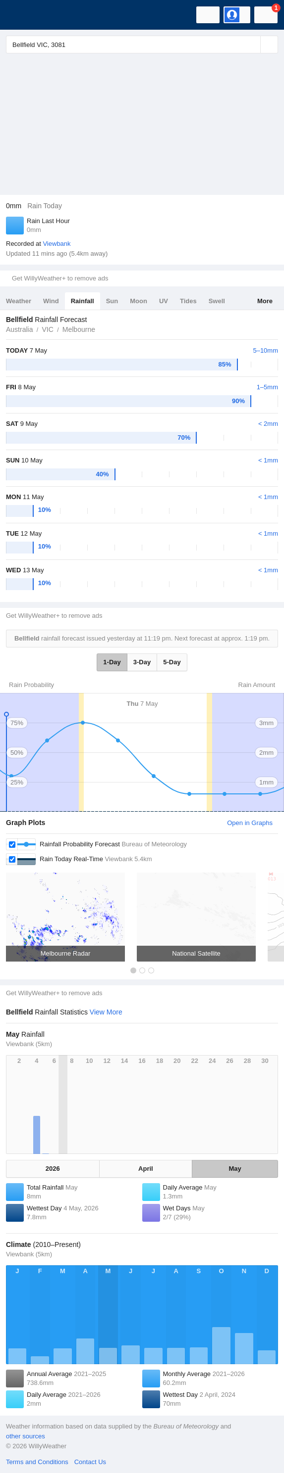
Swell (217, 301)
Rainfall (82, 301)
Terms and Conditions (37, 1462)
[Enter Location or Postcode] (142, 44)
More (265, 301)
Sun (112, 301)
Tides (188, 301)
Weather (18, 301)
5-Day (171, 662)
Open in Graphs (250, 823)
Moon (138, 301)
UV (163, 301)
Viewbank (56, 243)
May (234, 1168)
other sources (25, 1436)
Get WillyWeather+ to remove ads (60, 278)
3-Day (142, 662)
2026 (53, 1168)
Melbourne (78, 329)
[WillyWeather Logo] (22, 14)
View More (106, 1012)
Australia (19, 329)
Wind (51, 301)
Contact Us (90, 1462)
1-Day (111, 662)
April (145, 1168)
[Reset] (252, 44)
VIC (47, 329)
